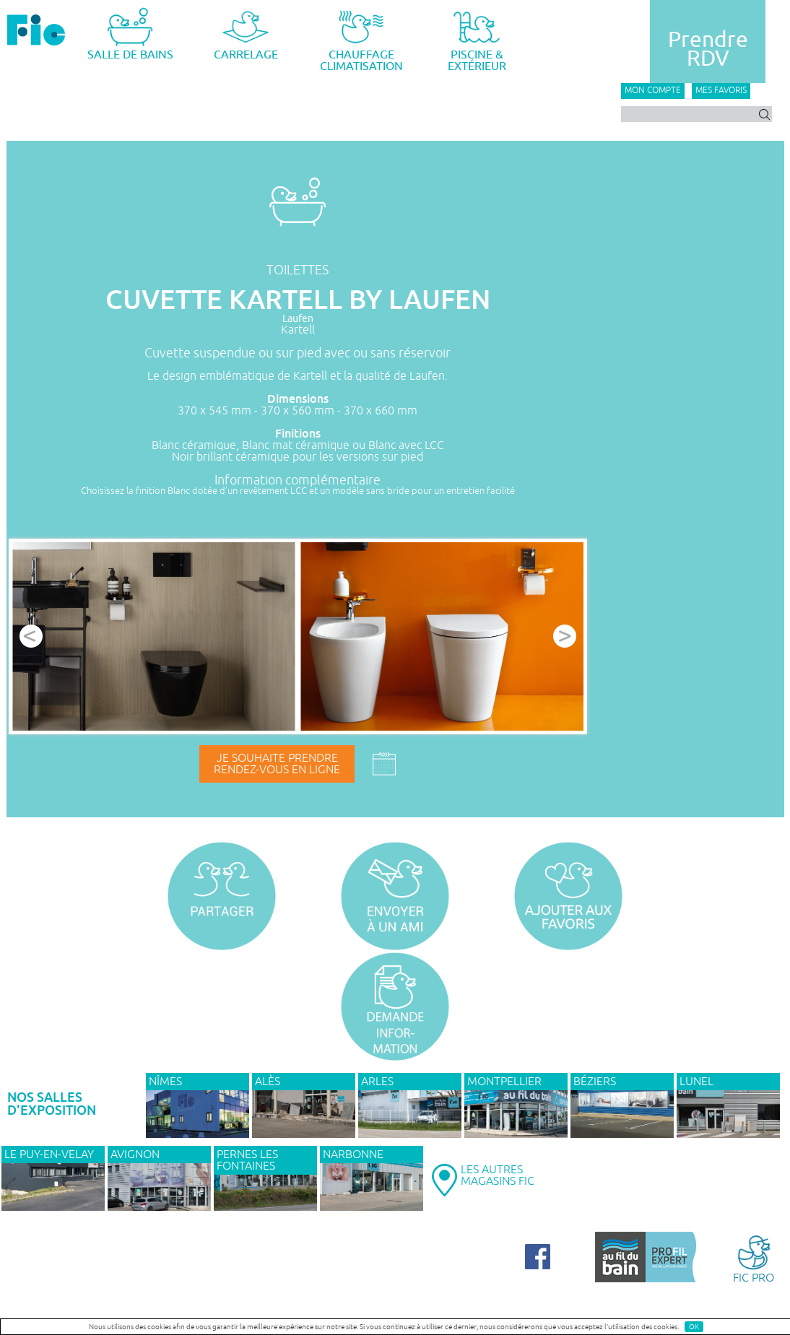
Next (564, 636)
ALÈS (267, 1081)
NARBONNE (353, 1154)
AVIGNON (135, 1154)
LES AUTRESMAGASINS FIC (497, 1175)
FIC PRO (753, 1258)
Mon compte (653, 90)
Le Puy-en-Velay (49, 1154)
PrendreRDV (708, 49)
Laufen (297, 319)
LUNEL (696, 1081)
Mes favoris (721, 90)
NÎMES (165, 1081)
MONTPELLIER (504, 1081)
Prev (31, 636)
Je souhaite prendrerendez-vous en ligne (277, 764)
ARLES (377, 1081)
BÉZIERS (594, 1081)
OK (694, 1326)
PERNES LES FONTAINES (247, 1160)
